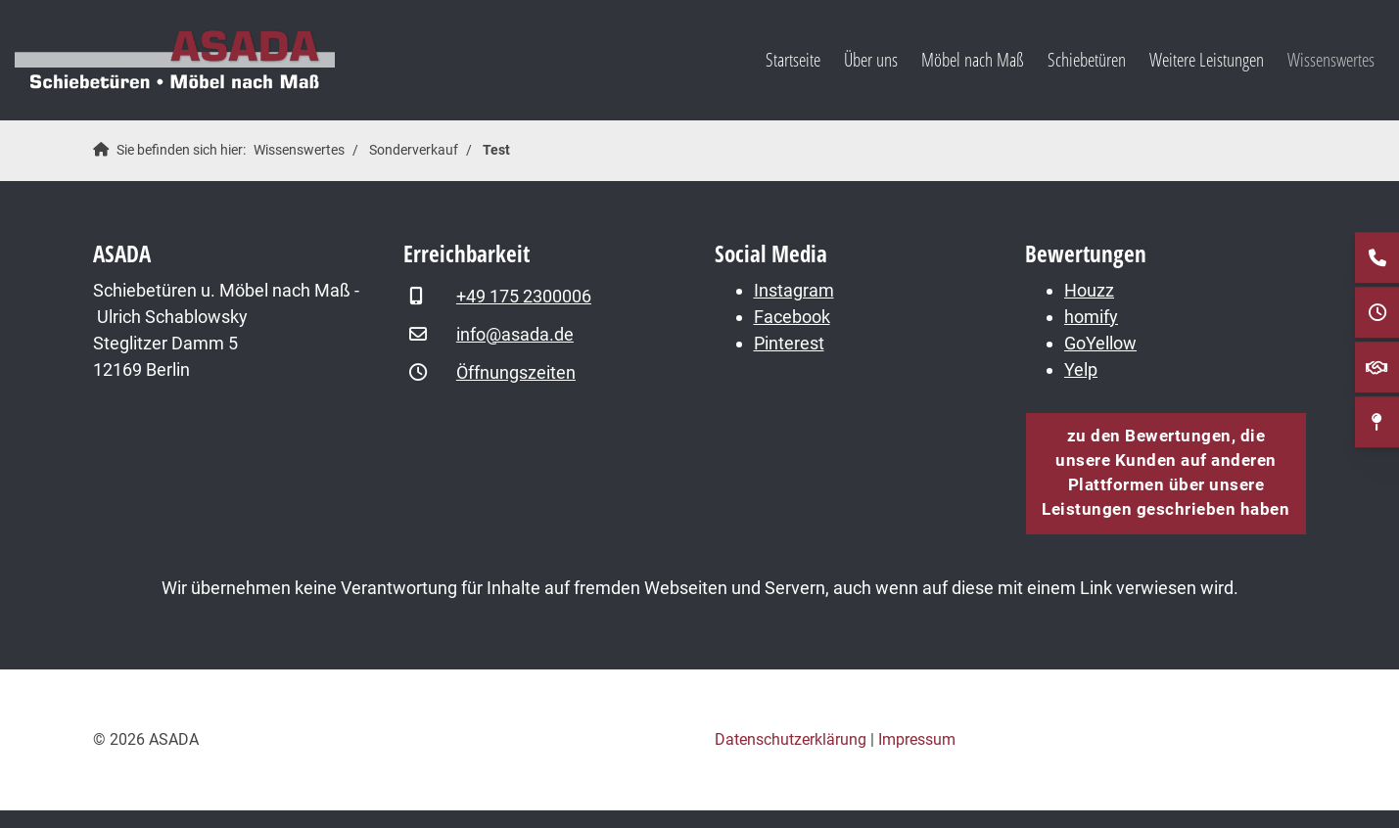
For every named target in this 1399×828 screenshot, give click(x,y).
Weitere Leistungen (1206, 59)
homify (1091, 316)
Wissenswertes (1331, 59)
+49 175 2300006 (523, 296)
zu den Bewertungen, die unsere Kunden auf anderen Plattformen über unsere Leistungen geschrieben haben (1165, 473)
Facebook (792, 316)
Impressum (917, 739)
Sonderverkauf (413, 150)
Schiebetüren (1087, 59)
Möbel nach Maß (972, 59)
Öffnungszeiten (516, 372)
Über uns (871, 59)
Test (496, 150)
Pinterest (789, 343)
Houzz (1089, 290)
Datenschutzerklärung (790, 739)
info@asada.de (515, 334)
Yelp (1080, 369)
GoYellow (1100, 343)
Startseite (793, 59)
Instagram (794, 290)
